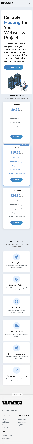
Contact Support (7, 428)
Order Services (6, 425)
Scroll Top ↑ (17, 394)
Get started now (14, 67)
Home (4, 419)
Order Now (16, 137)
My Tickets (21, 425)
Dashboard (5, 422)
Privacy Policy (6, 438)
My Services (22, 419)
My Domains (22, 422)
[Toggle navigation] (30, 3)
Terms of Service (7, 435)
